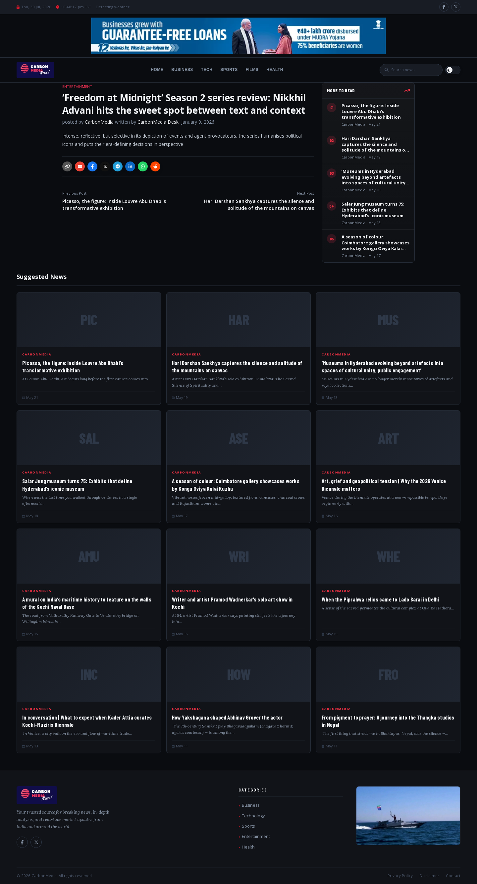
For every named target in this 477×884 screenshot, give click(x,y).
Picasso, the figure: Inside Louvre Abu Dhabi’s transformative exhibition (123, 201)
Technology (253, 816)
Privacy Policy (400, 875)
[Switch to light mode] (452, 70)
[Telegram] (118, 166)
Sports (229, 69)
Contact (453, 875)
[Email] (80, 166)
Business (182, 69)
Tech (207, 69)
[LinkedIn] (130, 166)
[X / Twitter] (455, 7)
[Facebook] (444, 7)
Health (274, 69)
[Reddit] (155, 166)
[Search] (414, 70)
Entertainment (256, 836)
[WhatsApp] (143, 166)
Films (252, 69)
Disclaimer (429, 875)
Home (157, 69)
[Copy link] (67, 166)
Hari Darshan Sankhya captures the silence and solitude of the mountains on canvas (252, 201)
